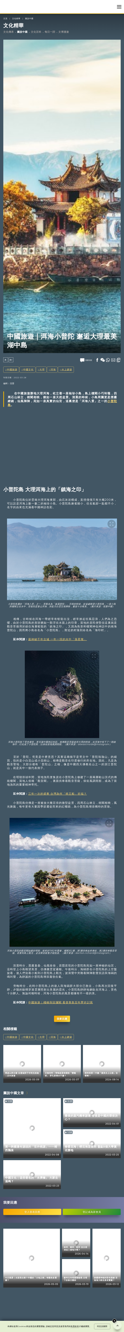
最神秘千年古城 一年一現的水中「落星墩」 (57, 639)
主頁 (5, 19)
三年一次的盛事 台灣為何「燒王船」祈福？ (57, 793)
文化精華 (16, 19)
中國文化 (28, 369)
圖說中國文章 (13, 1093)
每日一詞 (50, 31)
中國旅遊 (12, 369)
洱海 (53, 369)
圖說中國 (29, 19)
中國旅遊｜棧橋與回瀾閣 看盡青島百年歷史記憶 (60, 1002)
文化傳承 (8, 31)
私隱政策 (75, 1326)
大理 (42, 369)
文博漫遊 (63, 31)
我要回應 (62, 1018)
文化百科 (36, 31)
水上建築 (67, 369)
